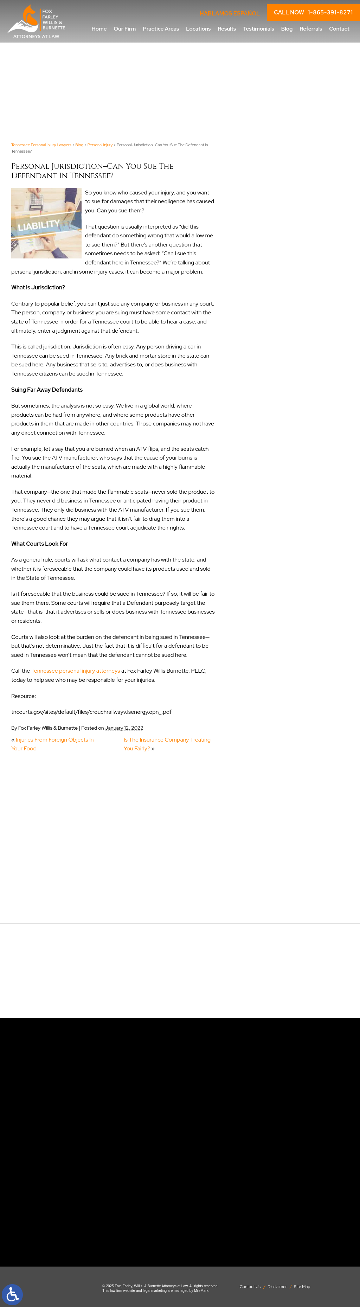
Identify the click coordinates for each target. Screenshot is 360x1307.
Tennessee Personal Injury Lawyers (41, 144)
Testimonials (258, 28)
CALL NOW (313, 12)
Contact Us (250, 1286)
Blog (287, 28)
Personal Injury (100, 144)
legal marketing (155, 1291)
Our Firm (125, 28)
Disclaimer (277, 1286)
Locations (198, 28)
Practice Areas (161, 28)
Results (227, 28)
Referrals (311, 28)
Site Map (302, 1286)
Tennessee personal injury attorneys (75, 670)
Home (99, 28)
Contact (339, 28)
